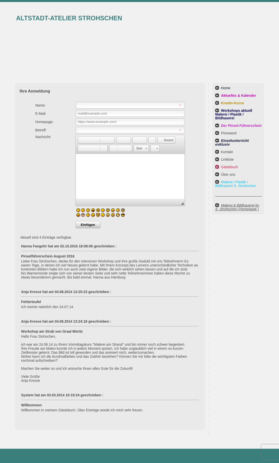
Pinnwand (229, 133)
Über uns (228, 174)
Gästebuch (229, 167)
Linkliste (227, 159)
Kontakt (227, 152)
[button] (81, 140)
